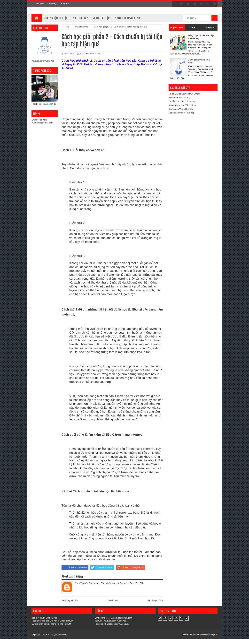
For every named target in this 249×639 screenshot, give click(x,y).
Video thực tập (101, 18)
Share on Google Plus (129, 567)
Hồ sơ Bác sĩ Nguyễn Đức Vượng (185, 94)
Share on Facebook (74, 567)
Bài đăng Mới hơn (70, 600)
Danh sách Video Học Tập (181, 109)
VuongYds (212, 634)
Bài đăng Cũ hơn (155, 600)
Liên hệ (65, 3)
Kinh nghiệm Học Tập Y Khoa (182, 105)
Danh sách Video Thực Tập (181, 113)
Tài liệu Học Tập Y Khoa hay (182, 101)
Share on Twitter (101, 567)
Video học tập (80, 18)
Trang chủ (38, 3)
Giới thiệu (52, 3)
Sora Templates (199, 634)
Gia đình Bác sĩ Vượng (179, 97)
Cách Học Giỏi (94, 54)
